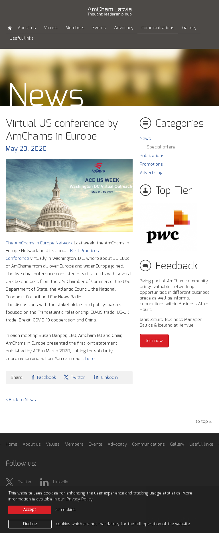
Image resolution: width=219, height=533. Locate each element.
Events (99, 28)
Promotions (151, 164)
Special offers (161, 147)
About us (27, 28)
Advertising (151, 173)
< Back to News (21, 400)
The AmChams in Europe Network (39, 243)
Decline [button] (30, 524)
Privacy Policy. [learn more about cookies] (79, 499)
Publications (152, 156)
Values (51, 28)
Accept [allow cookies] (29, 510)
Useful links (22, 38)
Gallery (189, 28)
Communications (157, 28)
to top (202, 421)
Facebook (43, 377)
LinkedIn (105, 377)
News (145, 138)
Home (11, 444)
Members (75, 28)
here (90, 359)
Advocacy (123, 28)
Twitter (74, 377)
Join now (154, 341)
